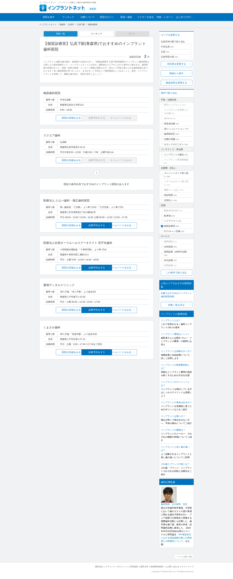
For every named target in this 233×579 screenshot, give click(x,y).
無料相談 (168, 241)
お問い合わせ (173, 566)
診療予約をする (96, 225)
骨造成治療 (169, 123)
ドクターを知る (145, 17)
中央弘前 (167, 46)
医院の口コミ (107, 17)
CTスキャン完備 (172, 231)
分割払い (168, 200)
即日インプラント (173, 105)
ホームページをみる (131, 225)
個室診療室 (169, 226)
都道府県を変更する (176, 82)
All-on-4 (168, 118)
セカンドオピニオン (174, 144)
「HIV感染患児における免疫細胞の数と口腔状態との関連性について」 (176, 537)
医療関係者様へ (158, 566)
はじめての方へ (184, 17)
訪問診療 (168, 265)
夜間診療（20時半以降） (176, 251)
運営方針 (144, 566)
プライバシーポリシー (115, 566)
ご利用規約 (133, 566)
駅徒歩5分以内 (171, 210)
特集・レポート (165, 17)
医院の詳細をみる (60, 118)
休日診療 (168, 260)
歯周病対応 (169, 134)
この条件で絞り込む (176, 272)
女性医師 (168, 246)
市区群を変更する (176, 64)
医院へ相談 (126, 17)
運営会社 (99, 566)
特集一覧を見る (176, 305)
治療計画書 (169, 139)
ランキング (68, 17)
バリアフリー (170, 221)
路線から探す (176, 73)
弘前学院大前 (169, 56)
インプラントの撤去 (174, 154)
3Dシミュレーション (174, 129)
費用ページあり (172, 190)
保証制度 (168, 195)
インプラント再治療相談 (176, 159)
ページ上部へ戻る (184, 556)
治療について (87, 17)
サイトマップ (188, 566)
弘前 (165, 51)
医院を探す (49, 17)
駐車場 (167, 215)
